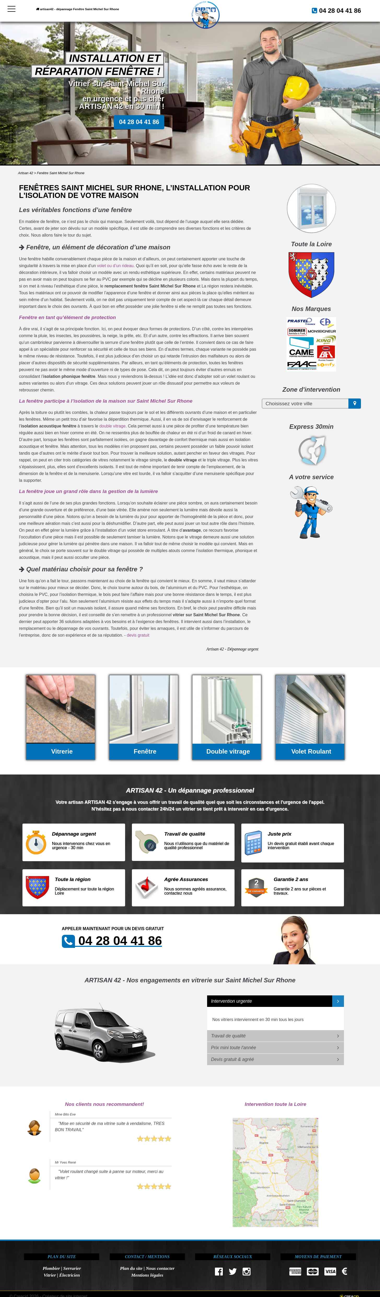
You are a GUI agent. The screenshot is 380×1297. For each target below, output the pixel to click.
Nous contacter (160, 1268)
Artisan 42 (25, 173)
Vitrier (50, 1275)
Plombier (51, 1268)
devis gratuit (138, 635)
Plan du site (131, 1268)
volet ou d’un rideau (115, 265)
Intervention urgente (231, 1001)
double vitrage (112, 426)
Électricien (69, 1275)
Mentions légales (147, 1275)
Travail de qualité (228, 1035)
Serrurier (72, 1268)
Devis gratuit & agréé (232, 1059)
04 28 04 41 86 (334, 10)
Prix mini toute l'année (233, 1047)
